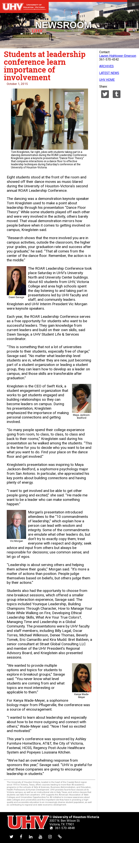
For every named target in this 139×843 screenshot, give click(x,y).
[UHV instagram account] (50, 837)
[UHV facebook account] (21, 837)
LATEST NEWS (109, 73)
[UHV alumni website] (60, 837)
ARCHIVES (106, 66)
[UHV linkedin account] (31, 837)
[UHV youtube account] (40, 837)
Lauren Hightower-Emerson (117, 56)
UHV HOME (107, 80)
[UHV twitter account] (11, 837)
